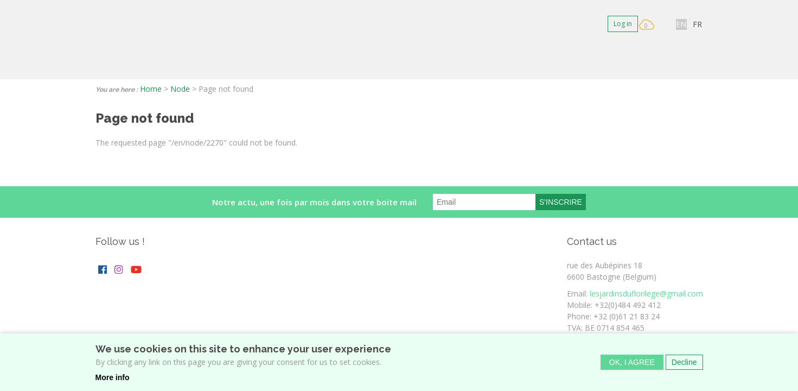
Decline (684, 362)
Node (180, 89)
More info (112, 378)
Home (151, 89)
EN (681, 24)
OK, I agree (632, 362)
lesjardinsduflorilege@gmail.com (646, 293)
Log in (623, 23)
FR (697, 24)
